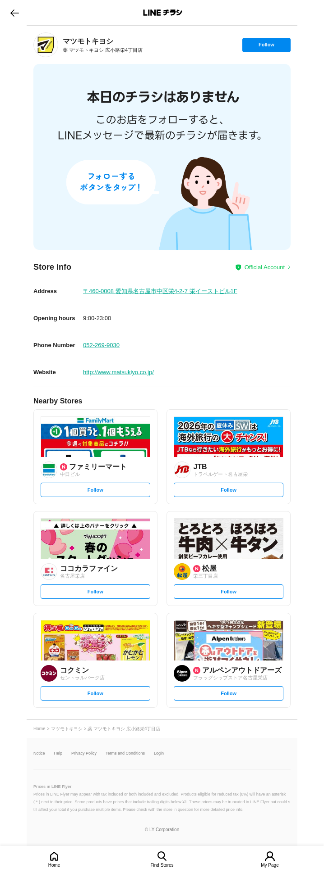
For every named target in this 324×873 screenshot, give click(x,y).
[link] (45, 44)
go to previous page (14, 12)
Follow (266, 46)
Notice (39, 753)
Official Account (265, 267)
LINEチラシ (163, 12)
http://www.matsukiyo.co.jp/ (118, 372)
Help (58, 753)
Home (54, 865)
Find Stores (161, 865)
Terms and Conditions (125, 753)
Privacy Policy (84, 753)
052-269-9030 (101, 345)
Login (159, 753)
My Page (269, 865)
